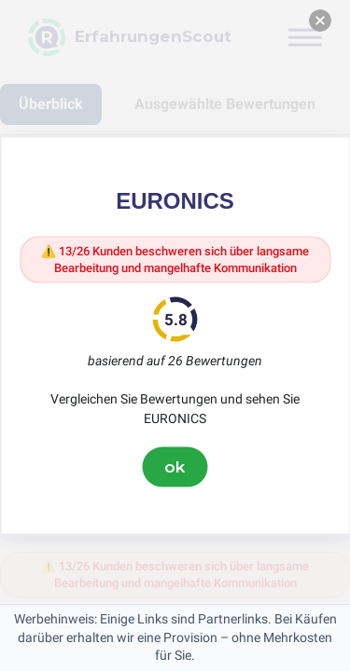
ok (175, 467)
